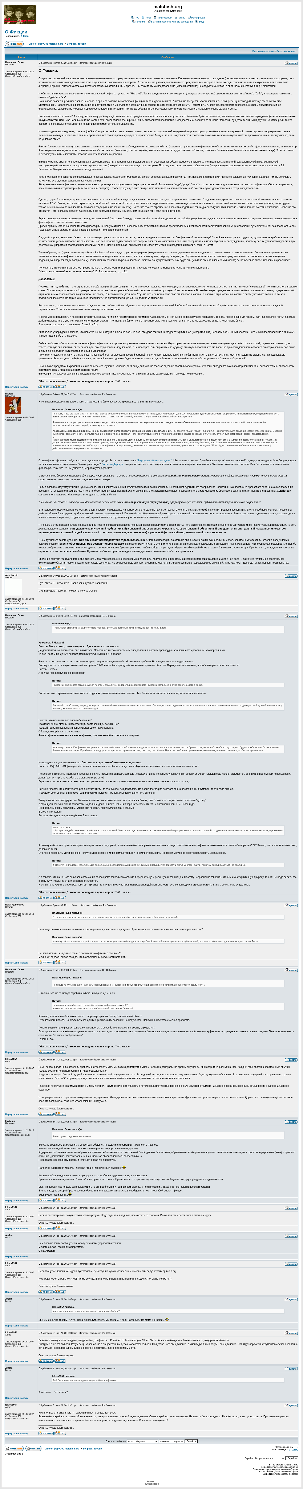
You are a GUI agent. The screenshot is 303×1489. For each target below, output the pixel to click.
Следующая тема (286, 51)
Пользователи (163, 17)
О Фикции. (17, 31)
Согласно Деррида (112, 464)
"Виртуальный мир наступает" (154, 460)
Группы (180, 17)
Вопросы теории (76, 43)
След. (26, 36)
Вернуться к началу (16, 387)
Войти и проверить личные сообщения (170, 21)
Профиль (139, 21)
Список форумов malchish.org (46, 43)
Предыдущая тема (263, 51)
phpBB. (156, 1484)
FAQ (135, 17)
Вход (199, 21)
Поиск (146, 17)
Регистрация (196, 17)
